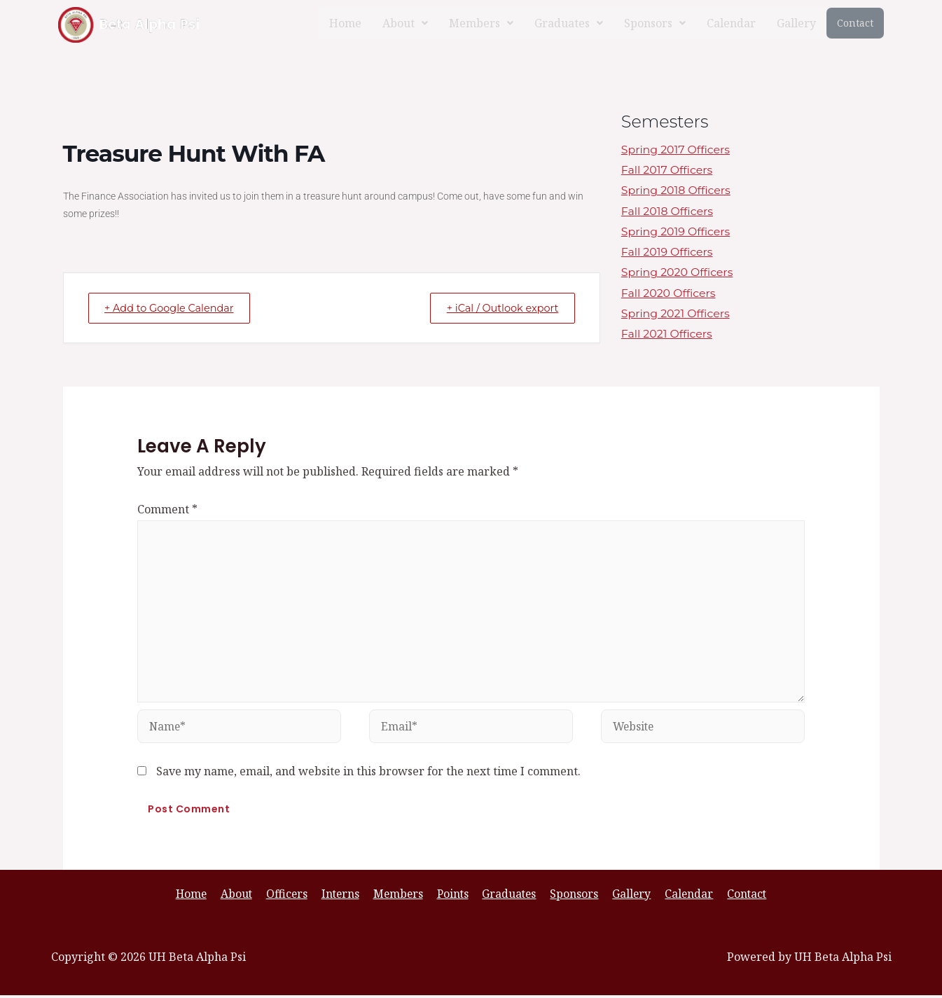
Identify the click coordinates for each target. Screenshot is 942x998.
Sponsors (655, 23)
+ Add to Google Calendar (176, 307)
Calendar (731, 23)
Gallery (796, 23)
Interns (343, 896)
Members (481, 23)
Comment (167, 509)
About (405, 23)
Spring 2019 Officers (676, 233)
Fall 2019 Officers (667, 253)
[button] (405, 23)
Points (453, 896)
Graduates (568, 23)
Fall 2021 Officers (667, 336)
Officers (292, 896)
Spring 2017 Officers (676, 149)
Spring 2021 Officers (676, 315)
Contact (855, 22)
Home (345, 23)
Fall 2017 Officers (667, 170)
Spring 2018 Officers (676, 190)
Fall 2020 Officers (669, 295)
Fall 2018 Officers (667, 212)
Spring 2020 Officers (678, 274)
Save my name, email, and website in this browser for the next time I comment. (368, 773)
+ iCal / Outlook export (496, 307)
